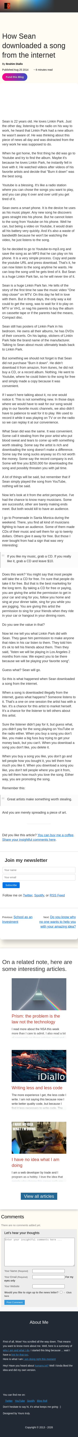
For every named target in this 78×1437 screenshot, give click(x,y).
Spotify (39, 895)
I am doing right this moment (40, 1359)
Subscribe (11, 885)
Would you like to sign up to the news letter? (38, 1294)
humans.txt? (41, 1365)
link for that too (19, 1354)
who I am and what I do (16, 1350)
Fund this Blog (15, 77)
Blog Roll (42, 1400)
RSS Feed (57, 895)
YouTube (20, 1400)
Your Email (16, 1277)
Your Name (16, 1271)
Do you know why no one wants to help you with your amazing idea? (57, 921)
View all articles (39, 1196)
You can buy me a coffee (55, 835)
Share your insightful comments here (29, 839)
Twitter (27, 895)
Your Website (12, 1286)
